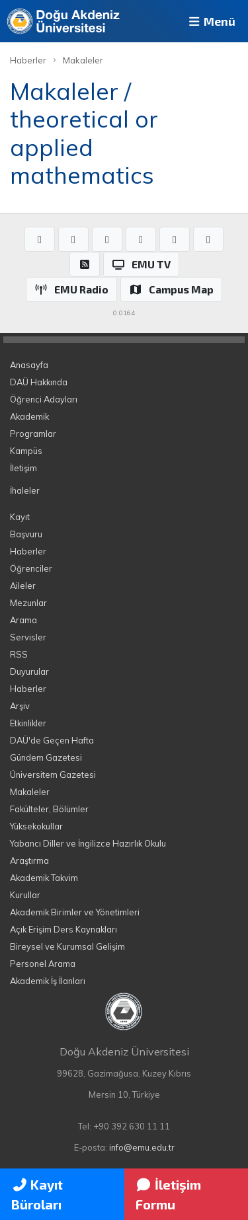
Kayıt (20, 517)
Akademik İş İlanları (47, 980)
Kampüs (26, 450)
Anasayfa (29, 365)
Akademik (29, 416)
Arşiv (20, 706)
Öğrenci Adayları (43, 399)
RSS (19, 654)
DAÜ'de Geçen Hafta (52, 740)
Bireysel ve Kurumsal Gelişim (67, 946)
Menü (210, 21)
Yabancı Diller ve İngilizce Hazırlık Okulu (88, 843)
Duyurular (29, 671)
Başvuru (26, 534)
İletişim (23, 468)
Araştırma (29, 860)
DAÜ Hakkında (38, 382)
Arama (23, 620)
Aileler (23, 585)
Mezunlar (28, 602)
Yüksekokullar (36, 826)
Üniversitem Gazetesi (53, 774)
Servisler (28, 637)
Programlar (33, 433)
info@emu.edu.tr (142, 1147)
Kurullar (25, 895)
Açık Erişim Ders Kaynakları (63, 929)
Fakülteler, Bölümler (49, 809)
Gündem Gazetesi (46, 757)
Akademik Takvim (44, 877)
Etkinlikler (28, 723)
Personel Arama (42, 963)
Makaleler (83, 60)
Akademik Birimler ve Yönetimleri (75, 912)
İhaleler (25, 490)
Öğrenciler (31, 568)
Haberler (28, 60)
